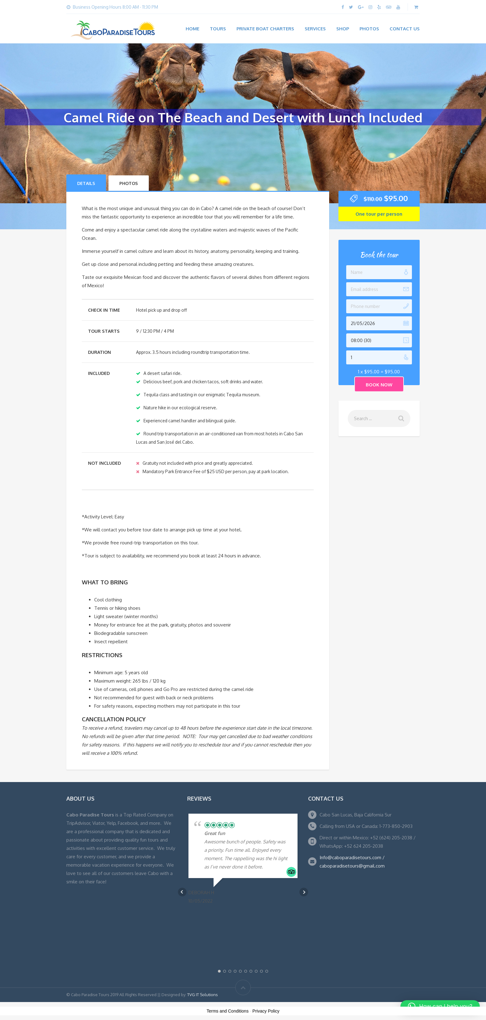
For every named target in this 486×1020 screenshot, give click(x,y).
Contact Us (405, 29)
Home (192, 29)
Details (86, 183)
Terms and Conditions (228, 1011)
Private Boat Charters (265, 29)
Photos (369, 29)
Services (315, 29)
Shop (342, 29)
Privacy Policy (265, 1011)
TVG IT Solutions (202, 994)
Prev (182, 892)
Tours (218, 29)
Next (303, 892)
